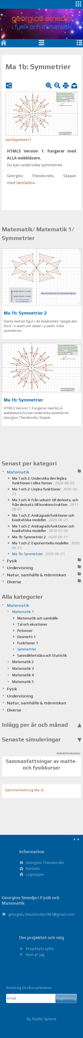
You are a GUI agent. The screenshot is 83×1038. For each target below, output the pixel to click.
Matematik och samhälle (37, 618)
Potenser (24, 630)
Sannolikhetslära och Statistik (42, 655)
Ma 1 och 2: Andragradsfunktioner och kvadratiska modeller (43, 517)
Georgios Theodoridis (45, 862)
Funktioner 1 (27, 643)
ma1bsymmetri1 (18, 139)
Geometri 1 (26, 637)
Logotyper (35, 874)
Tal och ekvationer (32, 624)
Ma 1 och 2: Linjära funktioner (45, 491)
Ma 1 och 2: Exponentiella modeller (46, 545)
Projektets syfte (40, 948)
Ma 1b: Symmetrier (23, 399)
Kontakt (33, 868)
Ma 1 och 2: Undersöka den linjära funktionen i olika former (43, 480)
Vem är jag (35, 954)
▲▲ (76, 838)
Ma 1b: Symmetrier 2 (25, 313)
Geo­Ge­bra (25, 182)
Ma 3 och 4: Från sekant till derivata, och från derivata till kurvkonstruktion (46, 504)
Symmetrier (26, 649)
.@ (41, 914)
